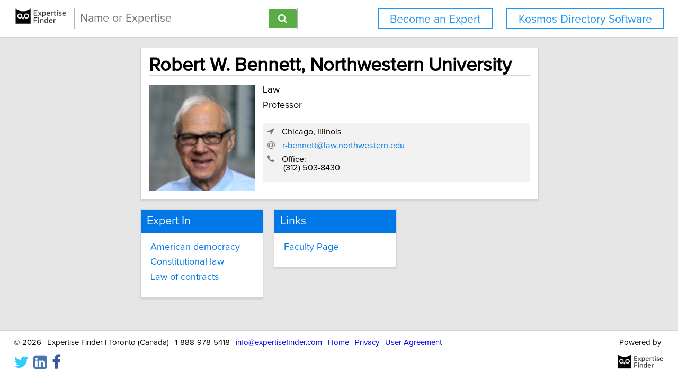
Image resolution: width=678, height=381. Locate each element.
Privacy (367, 343)
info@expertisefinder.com (279, 343)
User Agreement (413, 343)
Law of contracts (146, 271)
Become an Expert (435, 19)
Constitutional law (148, 255)
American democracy (156, 240)
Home (338, 343)
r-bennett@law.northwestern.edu (483, 148)
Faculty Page (291, 240)
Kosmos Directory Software (585, 19)
